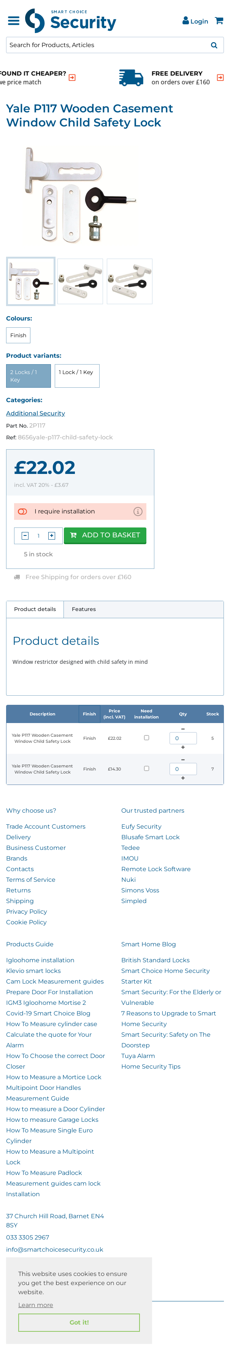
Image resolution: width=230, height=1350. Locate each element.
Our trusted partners (152, 810)
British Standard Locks (155, 960)
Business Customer (36, 847)
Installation (23, 1194)
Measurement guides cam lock (53, 1183)
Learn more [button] (35, 1305)
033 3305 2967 (27, 1237)
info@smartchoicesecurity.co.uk (54, 1249)
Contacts (20, 869)
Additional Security (35, 413)
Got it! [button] (79, 1322)
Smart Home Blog (148, 944)
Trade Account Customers (46, 826)
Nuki (128, 879)
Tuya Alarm (138, 1055)
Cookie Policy (26, 922)
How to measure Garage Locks (52, 1119)
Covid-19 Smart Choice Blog (48, 1013)
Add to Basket (105, 535)
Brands (16, 858)
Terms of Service (31, 879)
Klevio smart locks (33, 970)
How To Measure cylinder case (51, 1024)
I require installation (65, 511)
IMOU (130, 858)
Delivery (18, 837)
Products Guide (30, 944)
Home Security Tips (151, 1066)
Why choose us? (31, 810)
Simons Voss (140, 890)
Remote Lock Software (156, 869)
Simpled (134, 901)
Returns (18, 890)
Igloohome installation (40, 960)
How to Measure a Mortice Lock (54, 1077)
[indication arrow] (10, 77)
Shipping (20, 901)
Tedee (130, 847)
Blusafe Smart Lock (150, 837)
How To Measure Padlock (44, 1172)
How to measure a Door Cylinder (55, 1109)
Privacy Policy (26, 911)
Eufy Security (141, 826)
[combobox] (115, 45)
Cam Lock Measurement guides (55, 981)
